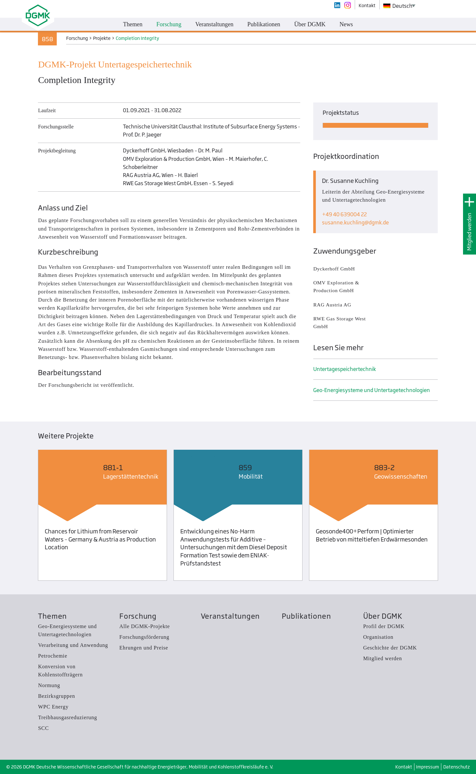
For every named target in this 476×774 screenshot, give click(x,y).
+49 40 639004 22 (344, 214)
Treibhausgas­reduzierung (67, 717)
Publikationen (306, 616)
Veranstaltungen (230, 616)
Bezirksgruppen (56, 696)
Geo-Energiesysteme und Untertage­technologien (371, 390)
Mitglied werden (469, 232)
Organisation (378, 637)
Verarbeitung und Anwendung (73, 645)
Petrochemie (52, 656)
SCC (43, 728)
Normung (49, 685)
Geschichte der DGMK (390, 648)
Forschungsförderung (144, 637)
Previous (26, 516)
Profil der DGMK (384, 626)
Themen (52, 616)
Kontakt (403, 766)
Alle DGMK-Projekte (144, 626)
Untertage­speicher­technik (344, 369)
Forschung (138, 616)
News (346, 24)
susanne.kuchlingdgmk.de (355, 222)
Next (449, 516)
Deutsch (397, 6)
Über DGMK (382, 616)
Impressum (427, 766)
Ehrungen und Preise (143, 648)
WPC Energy (53, 707)
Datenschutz (456, 766)
